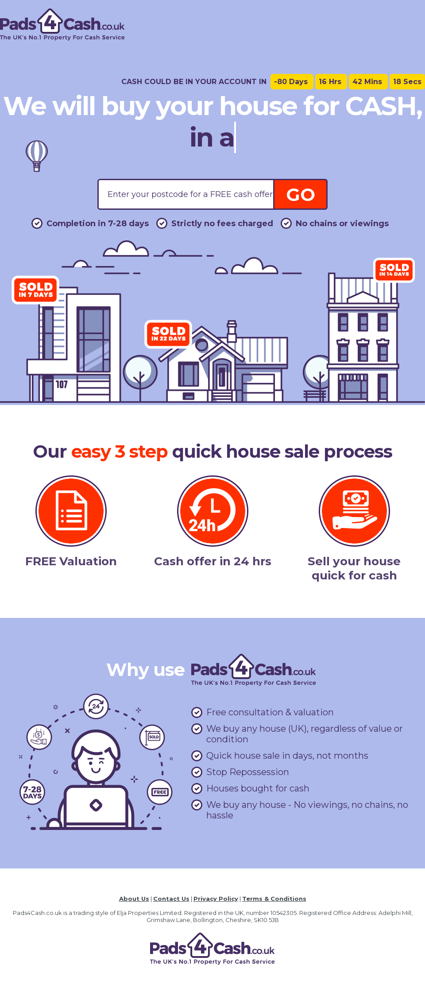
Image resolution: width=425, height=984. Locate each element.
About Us (134, 898)
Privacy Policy (215, 898)
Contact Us (171, 898)
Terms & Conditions (274, 898)
